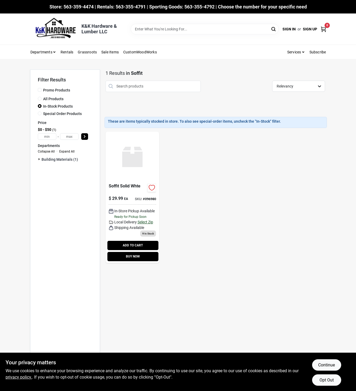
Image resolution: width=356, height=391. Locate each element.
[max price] (69, 136)
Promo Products (56, 90)
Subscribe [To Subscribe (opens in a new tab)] (317, 52)
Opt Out (327, 380)
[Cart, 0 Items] (323, 29)
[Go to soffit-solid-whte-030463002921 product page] (132, 197)
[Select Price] (84, 136)
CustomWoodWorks (140, 52)
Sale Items (110, 52)
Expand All (67, 151)
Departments (41, 52)
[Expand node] (40, 159)
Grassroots (87, 52)
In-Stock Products (58, 106)
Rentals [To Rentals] (67, 52)
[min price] (47, 136)
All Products (53, 99)
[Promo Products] (40, 90)
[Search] (274, 28)
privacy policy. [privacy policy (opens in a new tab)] (19, 377)
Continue (326, 364)
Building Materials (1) (60, 159)
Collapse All (46, 151)
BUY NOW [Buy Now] (133, 256)
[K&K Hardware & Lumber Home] (54, 29)
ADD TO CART (133, 245)
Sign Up (310, 29)
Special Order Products (62, 113)
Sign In (289, 29)
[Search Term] (205, 29)
